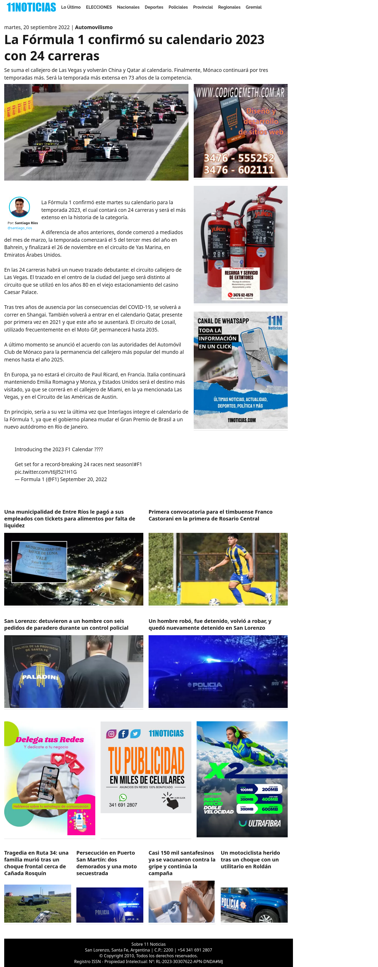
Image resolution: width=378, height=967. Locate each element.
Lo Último (71, 7)
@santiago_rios (20, 227)
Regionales (229, 7)
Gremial (254, 7)
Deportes (154, 7)
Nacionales (128, 7)
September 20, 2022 (83, 479)
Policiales (178, 7)
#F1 (138, 464)
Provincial (203, 7)
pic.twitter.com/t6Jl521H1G (46, 472)
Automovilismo (94, 27)
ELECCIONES (99, 7)
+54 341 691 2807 (195, 950)
